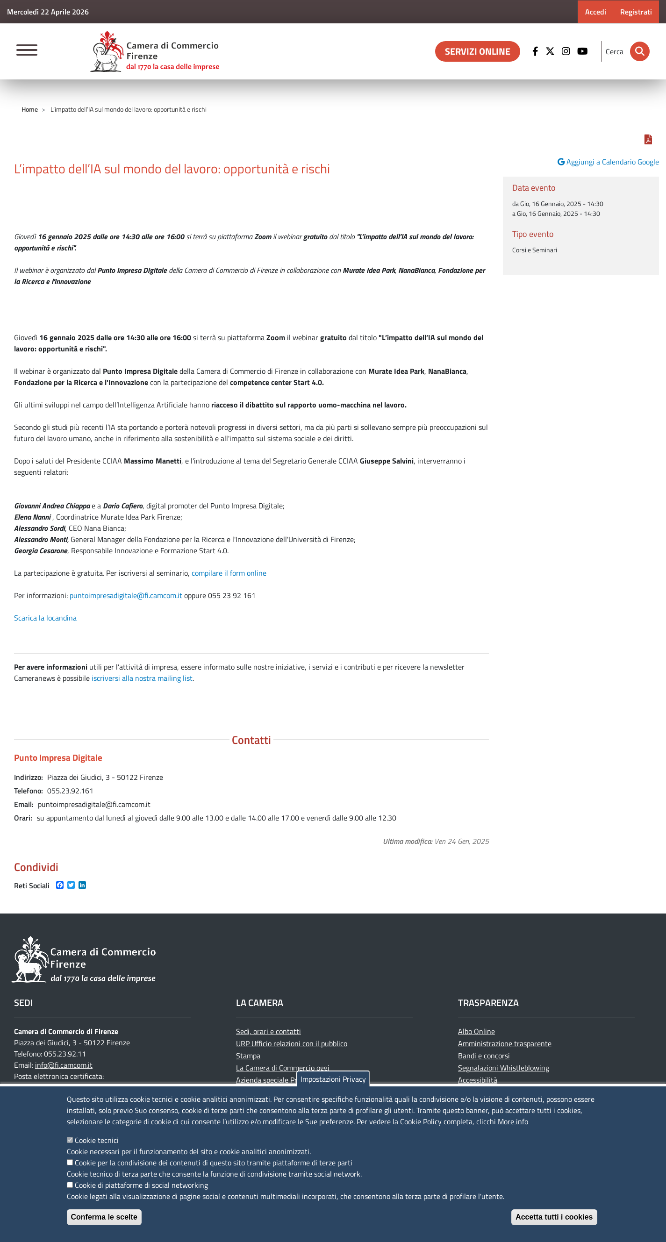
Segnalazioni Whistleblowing (503, 1067)
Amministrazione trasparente (504, 1043)
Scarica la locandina (45, 617)
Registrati (636, 11)
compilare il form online (229, 572)
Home (29, 109)
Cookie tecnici (97, 1140)
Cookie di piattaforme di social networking (141, 1185)
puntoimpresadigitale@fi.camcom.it (126, 595)
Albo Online (476, 1031)
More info (513, 1121)
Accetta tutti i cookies (554, 1217)
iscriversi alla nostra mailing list (142, 678)
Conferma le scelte (104, 1217)
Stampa (248, 1055)
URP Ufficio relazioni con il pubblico (291, 1043)
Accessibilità (477, 1079)
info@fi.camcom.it (64, 1065)
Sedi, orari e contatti (268, 1031)
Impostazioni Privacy (333, 1079)
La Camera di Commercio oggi (282, 1067)
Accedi (595, 11)
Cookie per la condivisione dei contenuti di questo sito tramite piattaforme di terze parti (213, 1162)
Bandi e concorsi (484, 1055)
